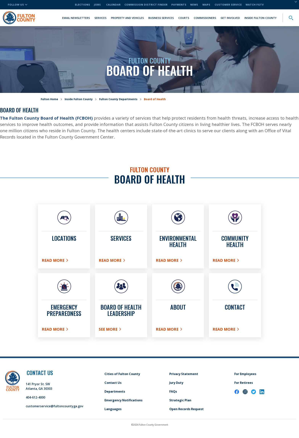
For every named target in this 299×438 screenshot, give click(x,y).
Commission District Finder (146, 4)
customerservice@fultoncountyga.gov (54, 406)
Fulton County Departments (118, 99)
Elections (82, 4)
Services (100, 18)
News (194, 4)
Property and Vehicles (127, 18)
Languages (112, 409)
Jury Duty (176, 383)
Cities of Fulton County (122, 374)
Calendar (113, 4)
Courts (183, 18)
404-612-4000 (35, 397)
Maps (206, 4)
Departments (114, 391)
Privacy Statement (183, 374)
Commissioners (205, 18)
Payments (178, 4)
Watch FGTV (255, 4)
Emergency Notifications (123, 400)
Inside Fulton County (260, 18)
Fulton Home (49, 99)
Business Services (161, 18)
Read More (60, 261)
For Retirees (243, 383)
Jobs (97, 4)
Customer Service (228, 4)
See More (121, 330)
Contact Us (112, 383)
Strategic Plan (180, 400)
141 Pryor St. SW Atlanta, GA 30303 (39, 386)
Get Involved (230, 18)
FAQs (173, 391)
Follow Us (17, 4)
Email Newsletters (76, 18)
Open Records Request (186, 409)
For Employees (245, 374)
